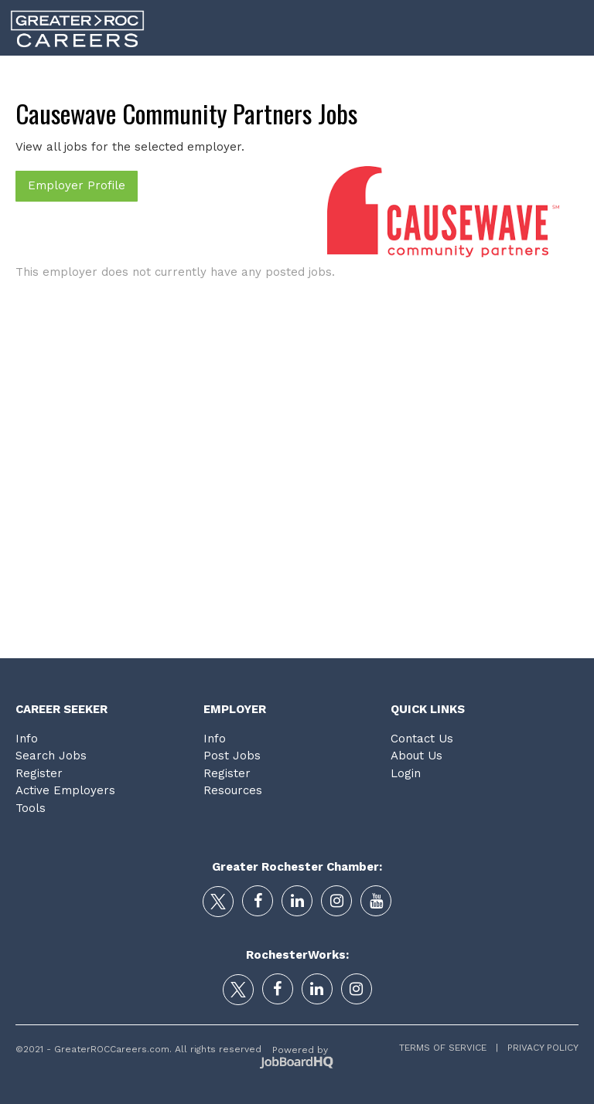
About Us (416, 756)
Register (39, 773)
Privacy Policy (538, 1047)
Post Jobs (232, 756)
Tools (507, 76)
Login (568, 76)
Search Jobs (51, 756)
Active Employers (65, 790)
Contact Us (422, 739)
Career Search (196, 76)
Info (26, 739)
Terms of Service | (448, 1047)
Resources (232, 790)
